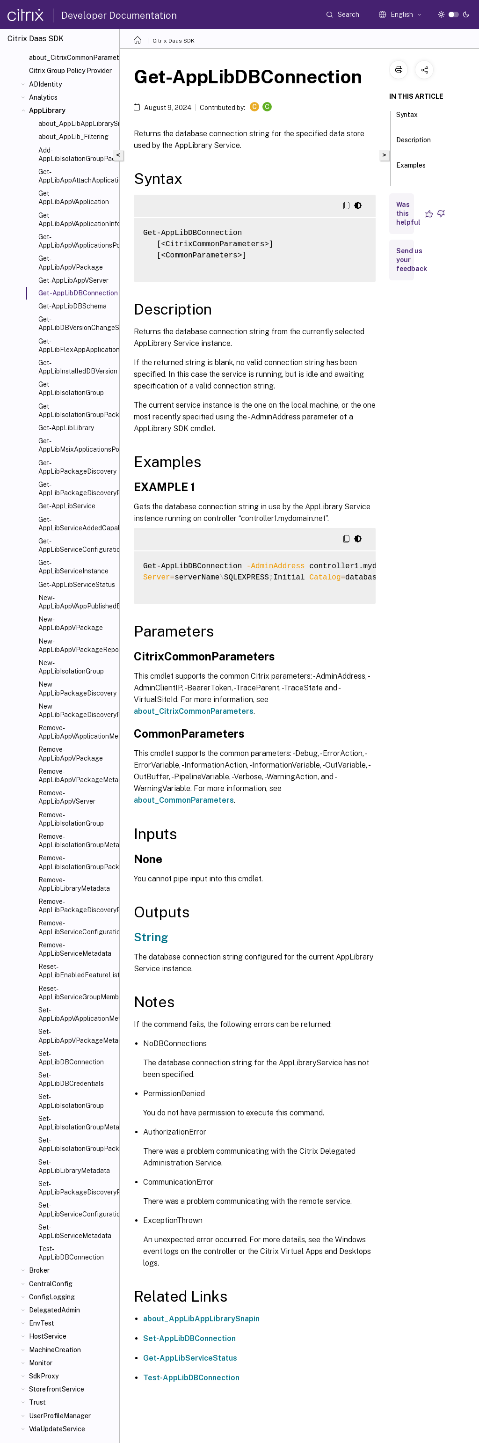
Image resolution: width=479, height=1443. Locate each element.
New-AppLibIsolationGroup (71, 667)
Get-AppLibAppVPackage (70, 263)
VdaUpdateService (57, 1429)
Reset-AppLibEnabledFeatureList (77, 971)
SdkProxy (43, 1376)
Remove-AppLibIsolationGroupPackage (77, 862)
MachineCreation (55, 1350)
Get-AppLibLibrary (66, 428)
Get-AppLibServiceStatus (76, 584)
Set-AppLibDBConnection (71, 1058)
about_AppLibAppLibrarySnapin (77, 123)
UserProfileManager (60, 1416)
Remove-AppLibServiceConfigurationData (77, 927)
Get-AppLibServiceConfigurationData (77, 545)
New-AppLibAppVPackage (70, 623)
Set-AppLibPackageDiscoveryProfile (77, 1188)
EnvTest (41, 1323)
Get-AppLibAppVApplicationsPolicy (77, 241)
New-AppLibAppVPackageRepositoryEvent (77, 645)
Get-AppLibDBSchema (72, 306)
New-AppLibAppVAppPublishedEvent (77, 602)
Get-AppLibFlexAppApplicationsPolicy (77, 345)
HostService (47, 1336)
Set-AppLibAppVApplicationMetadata (77, 1014)
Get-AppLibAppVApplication (73, 197)
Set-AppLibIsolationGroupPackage (77, 1144)
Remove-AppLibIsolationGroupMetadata (77, 841)
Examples (411, 169)
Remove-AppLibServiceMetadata (74, 949)
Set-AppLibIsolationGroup (71, 1101)
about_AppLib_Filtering (73, 136)
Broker (39, 1270)
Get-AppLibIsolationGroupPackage (77, 410)
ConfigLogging (52, 1297)
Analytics (43, 97)
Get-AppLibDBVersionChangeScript (77, 323)
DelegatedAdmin (54, 1310)
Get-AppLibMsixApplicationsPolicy (77, 445)
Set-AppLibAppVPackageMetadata (77, 1036)
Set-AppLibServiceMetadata (74, 1231)
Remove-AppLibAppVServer (66, 797)
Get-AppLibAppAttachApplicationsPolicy (77, 176)
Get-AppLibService (66, 506)
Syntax (407, 119)
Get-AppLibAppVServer (73, 280)
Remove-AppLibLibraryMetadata (74, 884)
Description (413, 144)
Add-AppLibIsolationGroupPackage (77, 154)
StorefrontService (56, 1389)
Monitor (40, 1363)
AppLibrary (47, 110)
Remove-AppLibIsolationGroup (71, 819)
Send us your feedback (411, 259)
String (151, 937)
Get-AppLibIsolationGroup (71, 388)
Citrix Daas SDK (173, 40)
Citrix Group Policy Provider (70, 70)
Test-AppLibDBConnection (71, 1253)
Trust (37, 1402)
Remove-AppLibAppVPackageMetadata (77, 776)
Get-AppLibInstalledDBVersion (77, 367)
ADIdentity (45, 84)
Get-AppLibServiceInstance (73, 567)
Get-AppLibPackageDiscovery (77, 467)
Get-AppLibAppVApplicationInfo (77, 219)
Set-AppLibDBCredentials (71, 1079)
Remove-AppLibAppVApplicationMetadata (77, 732)
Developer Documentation (119, 15)
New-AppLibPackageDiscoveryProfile (77, 710)
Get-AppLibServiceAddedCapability (77, 524)
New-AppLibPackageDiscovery (77, 688)
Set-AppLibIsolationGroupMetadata (77, 1123)
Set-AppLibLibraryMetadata (74, 1166)
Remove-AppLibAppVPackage (70, 754)
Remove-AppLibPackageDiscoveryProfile (77, 906)
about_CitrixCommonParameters (72, 57)
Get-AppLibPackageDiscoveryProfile (77, 489)
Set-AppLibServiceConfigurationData (77, 1209)
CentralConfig (51, 1284)
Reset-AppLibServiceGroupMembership (77, 993)
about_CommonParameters (184, 800)
